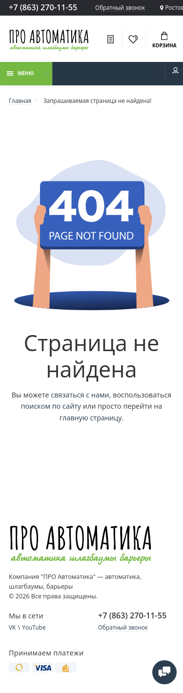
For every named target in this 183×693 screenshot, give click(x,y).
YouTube (33, 627)
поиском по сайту (51, 406)
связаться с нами (80, 394)
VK (12, 627)
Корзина (164, 40)
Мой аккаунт (175, 70)
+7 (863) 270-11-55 (43, 7)
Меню (20, 73)
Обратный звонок (120, 7)
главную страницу (91, 417)
